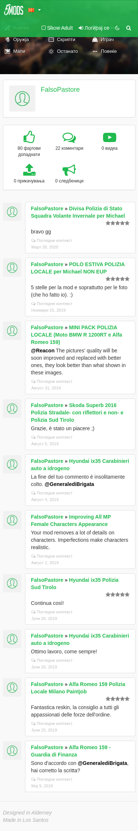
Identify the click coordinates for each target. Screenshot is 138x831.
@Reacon (42, 350)
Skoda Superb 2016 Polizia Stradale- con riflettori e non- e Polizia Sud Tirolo (77, 412)
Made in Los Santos (26, 820)
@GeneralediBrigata (69, 484)
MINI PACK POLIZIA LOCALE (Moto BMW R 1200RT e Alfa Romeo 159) (76, 334)
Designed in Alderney (27, 813)
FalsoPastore (60, 89)
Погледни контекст (51, 240)
